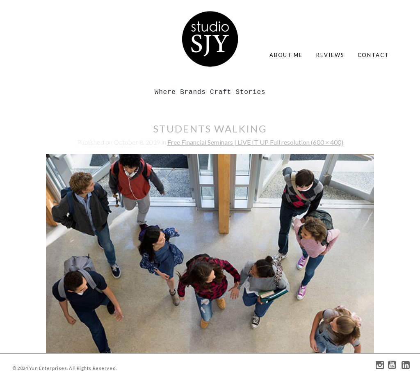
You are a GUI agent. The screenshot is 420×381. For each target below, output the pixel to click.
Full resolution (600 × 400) (306, 142)
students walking (210, 129)
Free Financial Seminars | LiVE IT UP (218, 142)
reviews (330, 55)
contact (373, 55)
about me (286, 55)
